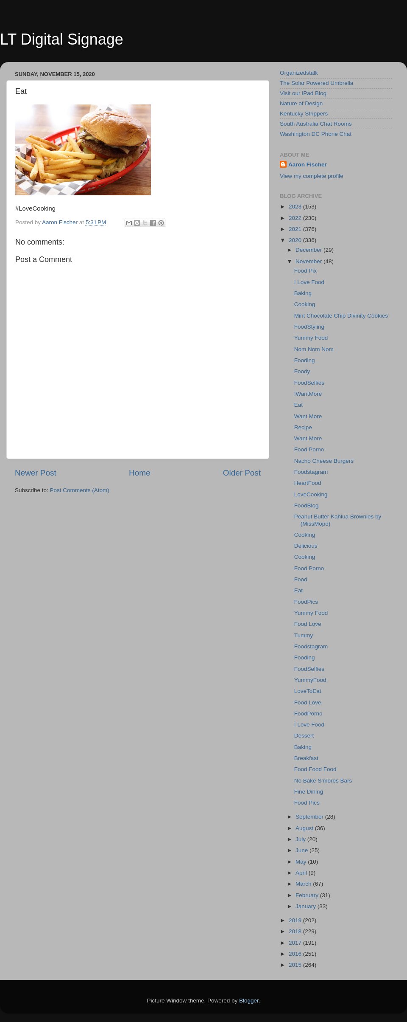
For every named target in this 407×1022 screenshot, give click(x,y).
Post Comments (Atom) (79, 490)
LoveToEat (307, 691)
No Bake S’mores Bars (323, 780)
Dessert (304, 735)
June (302, 850)
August (305, 828)
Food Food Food (315, 769)
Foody (302, 371)
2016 (296, 954)
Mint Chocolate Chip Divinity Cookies (341, 316)
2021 (296, 229)
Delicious (306, 546)
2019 (296, 920)
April (302, 873)
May (301, 862)
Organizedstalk (299, 73)
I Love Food (309, 282)
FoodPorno (308, 713)
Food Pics (307, 803)
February (307, 895)
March (304, 884)
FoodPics (306, 602)
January (306, 906)
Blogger (249, 1000)
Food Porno (309, 449)
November (309, 261)
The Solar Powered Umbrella (316, 83)
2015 (296, 965)
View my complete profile (311, 176)
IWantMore (308, 394)
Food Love (307, 624)
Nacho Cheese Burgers (324, 461)
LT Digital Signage (61, 39)
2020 (296, 240)
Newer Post (35, 472)
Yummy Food (311, 338)
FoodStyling (309, 327)
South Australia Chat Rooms (316, 124)
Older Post (242, 472)
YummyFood (310, 680)
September (310, 817)
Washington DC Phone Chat (315, 134)
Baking (303, 293)
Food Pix (305, 270)
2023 (296, 206)
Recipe (303, 427)
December (309, 250)
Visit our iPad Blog (303, 93)
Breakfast (306, 758)
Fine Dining (308, 791)
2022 (296, 218)
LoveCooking (311, 494)
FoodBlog (306, 505)
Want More (308, 416)
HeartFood (307, 483)
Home (139, 472)
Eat (298, 405)
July (301, 839)
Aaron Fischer (307, 164)
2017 (296, 943)
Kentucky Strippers (304, 113)
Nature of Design (301, 103)
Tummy (303, 635)
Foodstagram (311, 472)
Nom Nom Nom (314, 349)
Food (300, 579)
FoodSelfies (309, 383)
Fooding (304, 360)
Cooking (304, 304)
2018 (296, 931)
